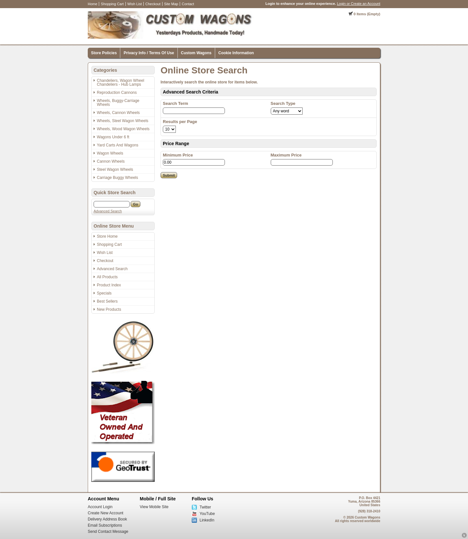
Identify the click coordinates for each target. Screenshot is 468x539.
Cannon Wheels (110, 161)
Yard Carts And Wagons (117, 145)
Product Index (109, 285)
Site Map (171, 4)
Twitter (205, 507)
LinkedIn (207, 520)
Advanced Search (108, 211)
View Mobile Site (154, 507)
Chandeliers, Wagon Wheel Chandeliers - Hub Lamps (120, 82)
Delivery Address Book (107, 519)
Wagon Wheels (110, 153)
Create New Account (105, 513)
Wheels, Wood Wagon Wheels (123, 129)
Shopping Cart (112, 4)
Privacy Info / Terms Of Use (149, 53)
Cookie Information (236, 53)
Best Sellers (107, 301)
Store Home (107, 236)
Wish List (134, 4)
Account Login (100, 507)
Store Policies (104, 53)
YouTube (207, 513)
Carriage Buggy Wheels (117, 177)
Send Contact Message (108, 531)
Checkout (152, 4)
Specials (104, 293)
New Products (109, 309)
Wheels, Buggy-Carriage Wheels (118, 102)
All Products (107, 277)
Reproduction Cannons (117, 92)
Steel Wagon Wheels (115, 169)
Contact (188, 4)
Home (92, 4)
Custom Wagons (196, 53)
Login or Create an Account (358, 4)
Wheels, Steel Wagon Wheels (122, 121)
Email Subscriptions (105, 525)
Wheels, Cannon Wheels (118, 112)
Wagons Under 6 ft (113, 137)
